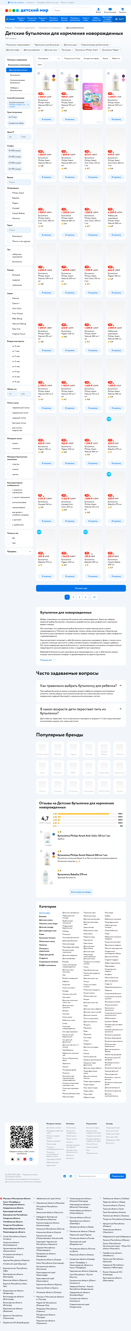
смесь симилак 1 (68, 988)
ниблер (65, 931)
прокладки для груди (70, 947)
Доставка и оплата (53, 1128)
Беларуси (38, 1182)
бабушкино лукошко (113, 919)
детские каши (89, 952)
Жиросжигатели (111, 1005)
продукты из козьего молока (92, 963)
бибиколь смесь (68, 1020)
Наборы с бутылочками (16, 89)
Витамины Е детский (113, 1091)
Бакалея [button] (42, 916)
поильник (66, 934)
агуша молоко (89, 993)
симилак (65, 1014)
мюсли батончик (111, 978)
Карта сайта (51, 1165)
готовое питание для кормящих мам (70, 1084)
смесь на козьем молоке (90, 986)
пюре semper (89, 1085)
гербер (107, 916)
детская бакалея (68, 959)
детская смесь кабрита (92, 1009)
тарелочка (66, 1064)
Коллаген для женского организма (114, 1031)
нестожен (66, 997)
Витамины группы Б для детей (113, 1059)
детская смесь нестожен (68, 971)
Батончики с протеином (110, 1009)
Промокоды (51, 1144)
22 (94, 597)
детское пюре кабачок (93, 1068)
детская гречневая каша (91, 923)
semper (86, 999)
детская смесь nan (91, 978)
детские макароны (69, 955)
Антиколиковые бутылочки (17, 81)
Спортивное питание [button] (48, 961)
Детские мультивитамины (111, 1095)
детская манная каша (92, 919)
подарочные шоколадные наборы (113, 952)
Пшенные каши (90, 913)
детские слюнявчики (70, 913)
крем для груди (68, 944)
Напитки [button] (43, 945)
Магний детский (111, 1074)
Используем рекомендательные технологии (22, 1179)
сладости (108, 984)
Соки (86, 1050)
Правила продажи (53, 1141)
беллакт (65, 1011)
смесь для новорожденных (68, 1027)
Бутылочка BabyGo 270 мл (72, 874)
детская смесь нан (91, 1003)
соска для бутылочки (70, 938)
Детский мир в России (14, 1182)
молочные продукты (92, 990)
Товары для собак (113, 1134)
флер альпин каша (91, 931)
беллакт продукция (70, 978)
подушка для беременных (67, 927)
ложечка (65, 1073)
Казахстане (28, 1182)
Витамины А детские (113, 1068)
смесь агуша (67, 1017)
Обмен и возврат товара (53, 1137)
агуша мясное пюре (113, 942)
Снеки (86, 1041)
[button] (119, 19)
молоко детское (90, 996)
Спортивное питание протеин (113, 998)
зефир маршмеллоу (112, 963)
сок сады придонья (70, 1032)
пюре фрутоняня (111, 922)
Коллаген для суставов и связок (113, 1026)
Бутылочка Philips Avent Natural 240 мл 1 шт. (83, 855)
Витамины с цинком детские (113, 1078)
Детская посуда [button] (46, 927)
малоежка (87, 1028)
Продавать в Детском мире (54, 1132)
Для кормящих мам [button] (47, 930)
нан (64, 975)
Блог (88, 1150)
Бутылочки (15, 75)
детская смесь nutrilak (92, 1012)
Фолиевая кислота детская (112, 1064)
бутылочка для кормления (68, 951)
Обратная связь (52, 1162)
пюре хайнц (88, 1091)
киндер (65, 991)
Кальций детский (111, 1071)
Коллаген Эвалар (111, 1022)
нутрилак (66, 985)
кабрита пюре (89, 1097)
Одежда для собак (113, 1140)
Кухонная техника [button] (47, 938)
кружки (65, 1067)
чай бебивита (67, 1050)
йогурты (87, 1025)
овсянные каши (90, 916)
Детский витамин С (112, 1088)
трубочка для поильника (67, 922)
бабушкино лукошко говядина (113, 938)
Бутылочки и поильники (50, 27)
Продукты (88, 1044)
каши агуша (88, 943)
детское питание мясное (90, 1077)
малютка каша (89, 937)
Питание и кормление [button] (44, 949)
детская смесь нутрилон (68, 1006)
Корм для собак (112, 1137)
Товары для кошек (113, 1128)
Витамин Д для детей (113, 1038)
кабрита (65, 981)
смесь (64, 1023)
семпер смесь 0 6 (69, 994)
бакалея (65, 962)
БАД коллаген (110, 1018)
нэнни (86, 982)
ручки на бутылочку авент (70, 1059)
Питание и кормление (25, 27)
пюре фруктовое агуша (90, 1072)
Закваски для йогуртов (92, 1060)
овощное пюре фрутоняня (90, 1064)
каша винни (88, 940)
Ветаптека (110, 1143)
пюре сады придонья (92, 1081)
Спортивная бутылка (113, 994)
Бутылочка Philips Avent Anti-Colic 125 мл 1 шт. (84, 835)
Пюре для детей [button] (46, 954)
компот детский (90, 1057)
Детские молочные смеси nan (70, 1001)
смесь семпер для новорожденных (69, 966)
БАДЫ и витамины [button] (47, 965)
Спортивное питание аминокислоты (113, 1014)
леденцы (108, 990)
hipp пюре (88, 1094)
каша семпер (89, 927)
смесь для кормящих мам (70, 1089)
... (90, 597)
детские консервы (91, 1047)
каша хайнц (88, 934)
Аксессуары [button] (44, 913)
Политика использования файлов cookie (52, 1154)
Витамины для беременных (110, 1045)
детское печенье (111, 957)
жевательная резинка (113, 987)
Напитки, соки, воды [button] (48, 923)
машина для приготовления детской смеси (90, 957)
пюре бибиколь (111, 931)
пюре (107, 934)
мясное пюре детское (113, 948)
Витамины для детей (113, 1035)
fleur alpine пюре (90, 1088)
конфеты (108, 974)
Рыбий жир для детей (113, 1055)
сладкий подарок (111, 960)
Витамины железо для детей (113, 1083)
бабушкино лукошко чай (70, 1054)
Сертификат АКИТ (53, 1159)
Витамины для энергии (114, 1041)
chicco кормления (91, 1018)
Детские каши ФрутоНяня (89, 947)
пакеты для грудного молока (92, 974)
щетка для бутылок (70, 941)
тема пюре (109, 913)
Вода (85, 1031)
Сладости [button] (43, 958)
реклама (99, 122)
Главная (8, 27)
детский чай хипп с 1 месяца (70, 1046)
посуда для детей (69, 1070)
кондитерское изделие (110, 970)
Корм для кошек (112, 1131)
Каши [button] (41, 934)
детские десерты (111, 981)
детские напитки (90, 1022)
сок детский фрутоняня (67, 1041)
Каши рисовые (68, 1097)
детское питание (90, 1015)
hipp (86, 1006)
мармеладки (110, 966)
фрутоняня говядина (113, 945)
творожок (87, 1034)
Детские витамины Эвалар (112, 1050)
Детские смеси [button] (46, 920)
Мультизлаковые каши (71, 1094)
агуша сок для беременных (67, 1036)
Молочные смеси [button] (47, 941)
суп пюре (87, 1038)
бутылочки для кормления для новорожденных (68, 1078)
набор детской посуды (68, 917)
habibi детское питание (111, 926)
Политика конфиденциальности (55, 1148)
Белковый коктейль (112, 1002)
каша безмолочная (91, 970)
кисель (86, 1053)
